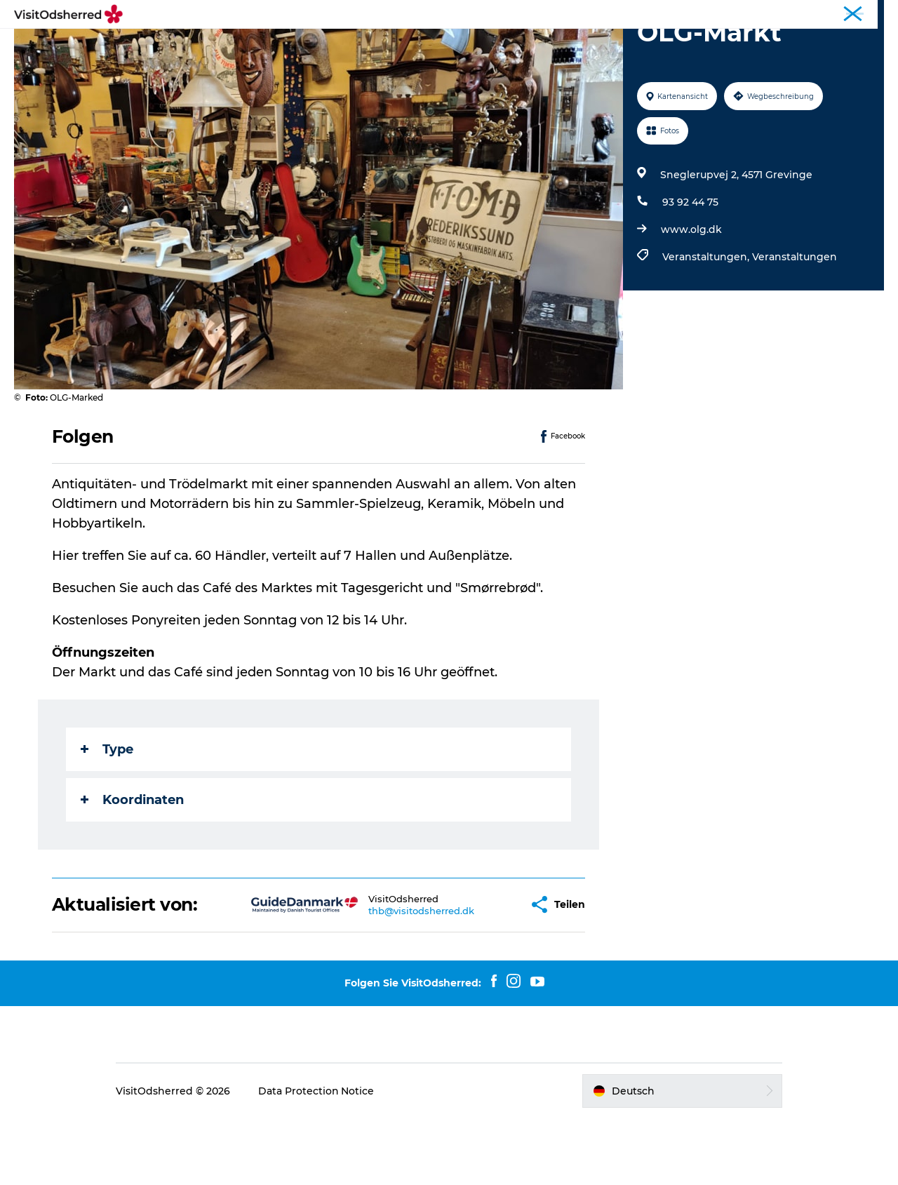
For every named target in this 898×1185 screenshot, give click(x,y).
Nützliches (584, 45)
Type (107, 816)
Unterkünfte (503, 45)
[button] (473, 971)
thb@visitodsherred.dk (376, 977)
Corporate (863, 13)
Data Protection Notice (318, 1157)
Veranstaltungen (794, 323)
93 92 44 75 (690, 268)
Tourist (814, 13)
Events (379, 45)
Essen (434, 45)
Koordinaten (132, 866)
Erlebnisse (313, 45)
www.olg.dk (691, 296)
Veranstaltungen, (707, 323)
